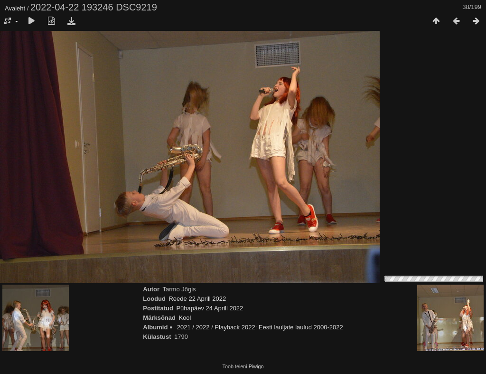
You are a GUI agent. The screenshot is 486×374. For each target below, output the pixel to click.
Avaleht (15, 8)
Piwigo (256, 366)
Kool (184, 317)
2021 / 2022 (193, 327)
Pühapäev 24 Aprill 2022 (209, 308)
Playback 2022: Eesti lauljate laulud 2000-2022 (279, 327)
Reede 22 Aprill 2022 (197, 298)
